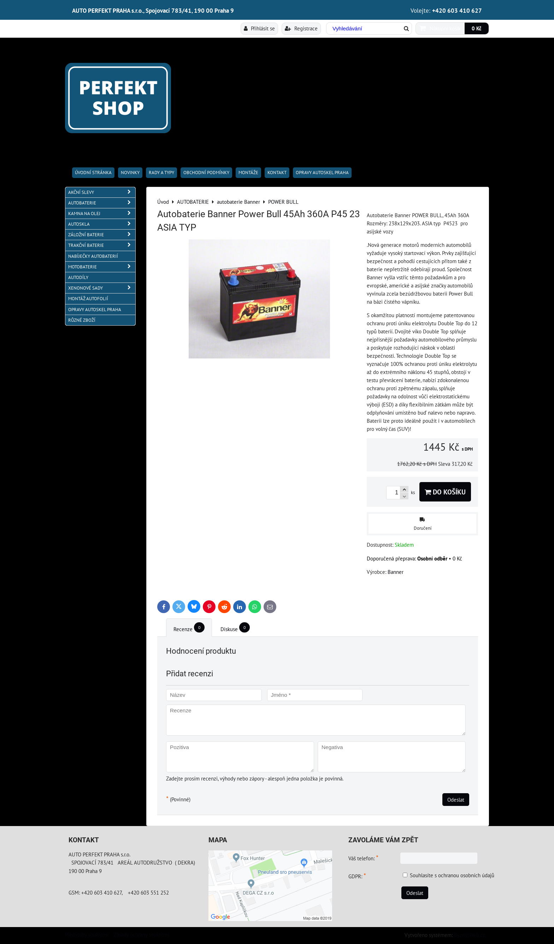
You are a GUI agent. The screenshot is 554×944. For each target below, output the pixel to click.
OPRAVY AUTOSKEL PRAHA (322, 173)
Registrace (301, 28)
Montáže (248, 173)
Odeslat (455, 799)
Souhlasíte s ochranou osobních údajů (452, 875)
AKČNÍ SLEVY (101, 192)
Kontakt (277, 173)
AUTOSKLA (101, 224)
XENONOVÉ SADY (101, 288)
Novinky (130, 173)
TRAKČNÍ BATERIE (101, 245)
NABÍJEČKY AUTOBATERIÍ (93, 256)
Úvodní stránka (93, 173)
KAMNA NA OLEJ (101, 213)
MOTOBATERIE (101, 267)
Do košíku (445, 491)
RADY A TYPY (161, 173)
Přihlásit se (259, 28)
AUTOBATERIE (101, 203)
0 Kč (477, 28)
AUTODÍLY (78, 277)
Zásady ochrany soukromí (141, 934)
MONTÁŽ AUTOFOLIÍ (88, 299)
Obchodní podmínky (206, 173)
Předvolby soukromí (86, 934)
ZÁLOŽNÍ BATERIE (101, 235)
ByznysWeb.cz (469, 934)
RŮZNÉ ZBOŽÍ (81, 320)
